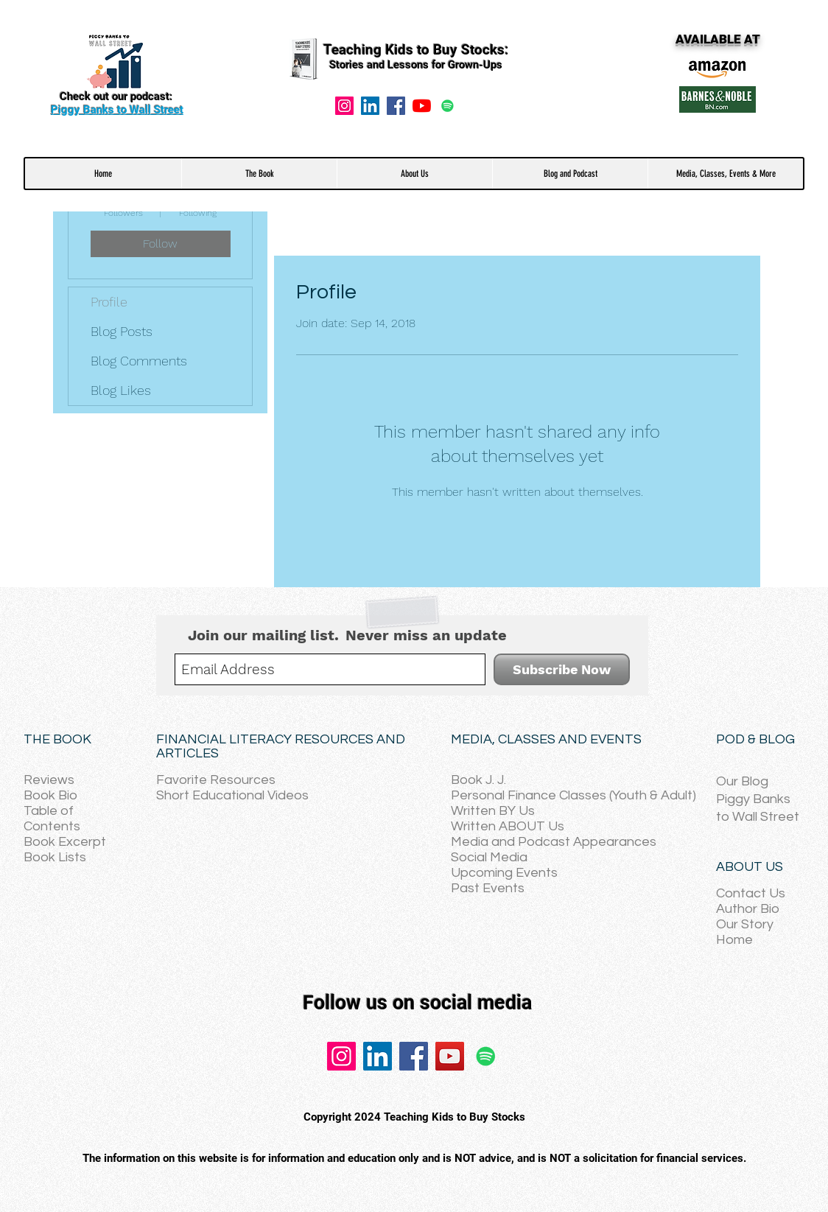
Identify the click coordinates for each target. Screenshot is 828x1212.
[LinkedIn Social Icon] (370, 106)
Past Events (487, 888)
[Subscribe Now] (562, 669)
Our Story (744, 924)
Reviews (49, 780)
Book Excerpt (65, 842)
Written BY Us (493, 811)
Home (734, 940)
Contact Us (750, 893)
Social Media (489, 857)
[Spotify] (447, 106)
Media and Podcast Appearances (553, 842)
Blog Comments (139, 360)
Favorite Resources (216, 780)
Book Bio (50, 795)
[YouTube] (422, 106)
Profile (109, 301)
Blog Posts (121, 331)
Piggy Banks (753, 799)
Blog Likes (121, 390)
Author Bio (747, 909)
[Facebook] (396, 106)
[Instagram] (344, 106)
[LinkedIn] (377, 1056)
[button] (259, 173)
